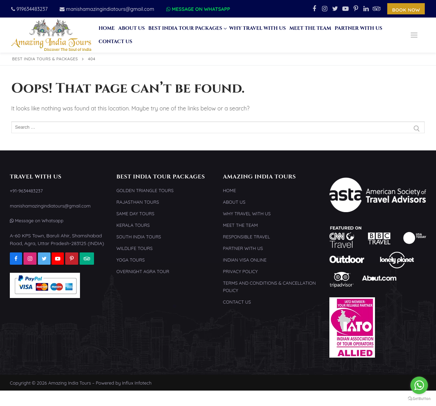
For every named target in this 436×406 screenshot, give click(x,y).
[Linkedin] (366, 9)
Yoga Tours (130, 260)
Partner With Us (243, 248)
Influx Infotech (137, 383)
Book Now (406, 10)
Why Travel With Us (247, 213)
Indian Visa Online (245, 260)
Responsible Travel (246, 236)
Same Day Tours (135, 213)
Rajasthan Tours (137, 202)
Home (229, 190)
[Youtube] (345, 9)
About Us (234, 202)
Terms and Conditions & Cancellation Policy (269, 286)
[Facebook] (314, 9)
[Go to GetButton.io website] (419, 399)
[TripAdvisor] (377, 9)
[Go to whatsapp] (419, 385)
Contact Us (237, 302)
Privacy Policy (240, 271)
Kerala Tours (133, 225)
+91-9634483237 (26, 191)
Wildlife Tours (134, 248)
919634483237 (29, 9)
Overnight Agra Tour (142, 271)
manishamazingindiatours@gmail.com (107, 9)
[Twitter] (335, 9)
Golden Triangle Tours (145, 190)
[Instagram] (325, 9)
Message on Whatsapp (198, 9)
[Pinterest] (356, 9)
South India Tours (138, 236)
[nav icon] (414, 35)
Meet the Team (240, 225)
